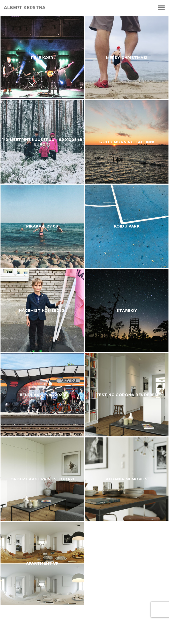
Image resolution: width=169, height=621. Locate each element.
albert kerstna (25, 8)
